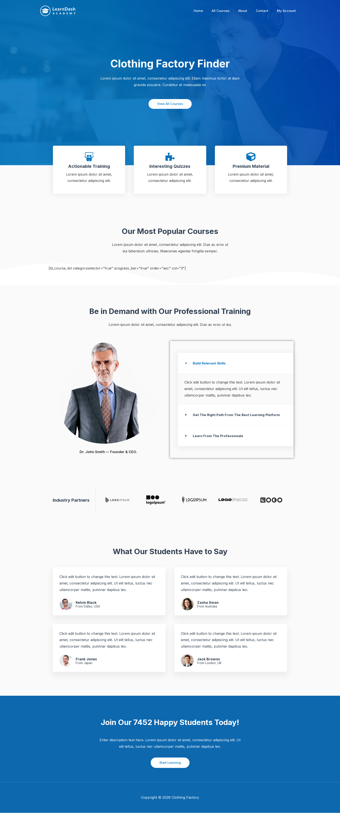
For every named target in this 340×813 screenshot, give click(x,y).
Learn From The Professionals (219, 436)
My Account (287, 11)
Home (208, 11)
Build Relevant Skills (210, 363)
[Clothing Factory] (58, 10)
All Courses (228, 11)
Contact (265, 11)
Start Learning (170, 763)
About (248, 11)
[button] (235, 363)
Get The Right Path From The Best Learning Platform (238, 415)
